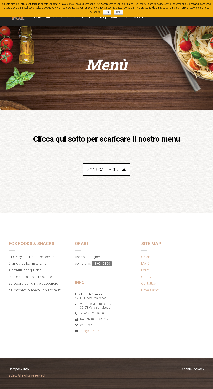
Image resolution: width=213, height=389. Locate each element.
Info (118, 12)
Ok (107, 12)
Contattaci (120, 17)
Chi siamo (54, 17)
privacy (199, 369)
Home (37, 17)
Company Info (19, 369)
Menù (71, 17)
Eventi (84, 17)
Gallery (100, 17)
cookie (187, 369)
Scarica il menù (106, 169)
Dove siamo (142, 17)
